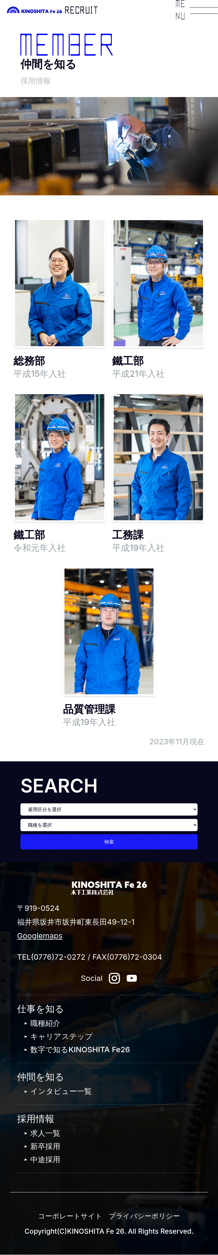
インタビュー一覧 (61, 1091)
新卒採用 (45, 1146)
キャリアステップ (61, 1036)
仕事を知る (40, 1008)
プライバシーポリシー (144, 1216)
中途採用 (45, 1159)
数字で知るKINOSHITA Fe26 (80, 1049)
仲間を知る (40, 1076)
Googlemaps (40, 935)
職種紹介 (45, 1023)
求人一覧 (45, 1133)
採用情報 (35, 1118)
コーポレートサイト (70, 1216)
